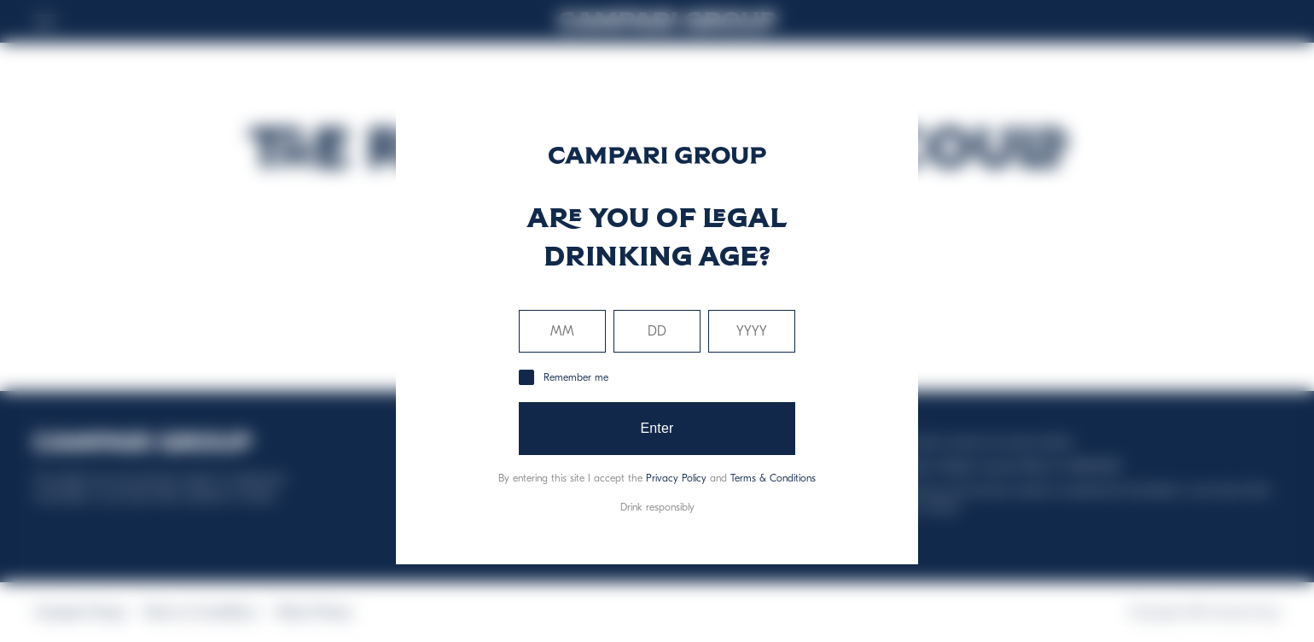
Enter (656, 428)
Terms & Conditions (773, 478)
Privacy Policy (676, 478)
